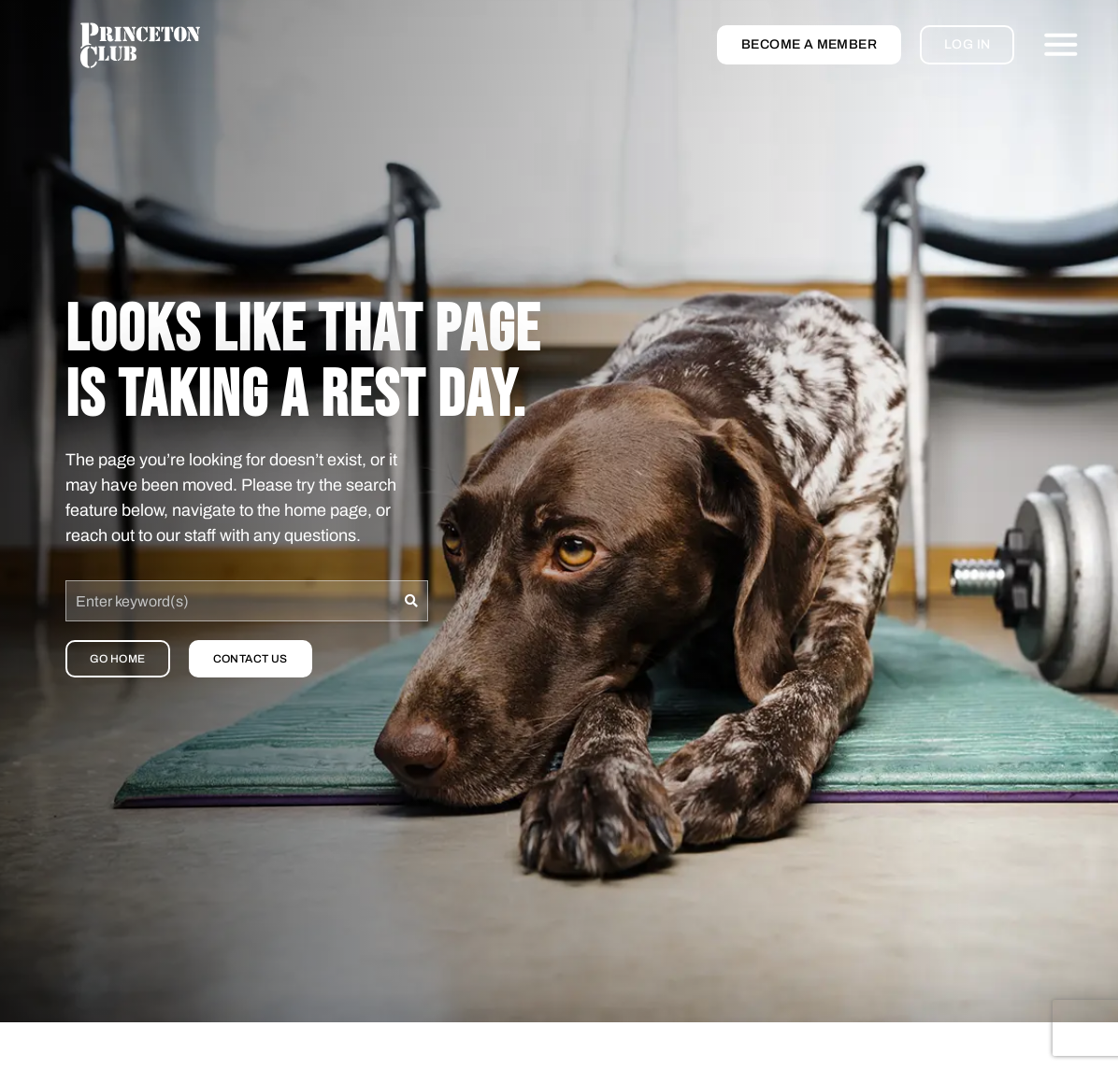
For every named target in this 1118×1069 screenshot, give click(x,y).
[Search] (411, 600)
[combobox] (230, 600)
